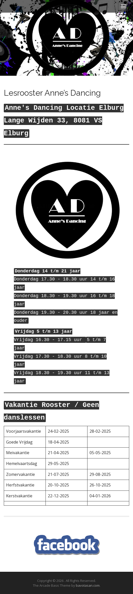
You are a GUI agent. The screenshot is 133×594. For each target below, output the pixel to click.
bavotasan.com (88, 585)
